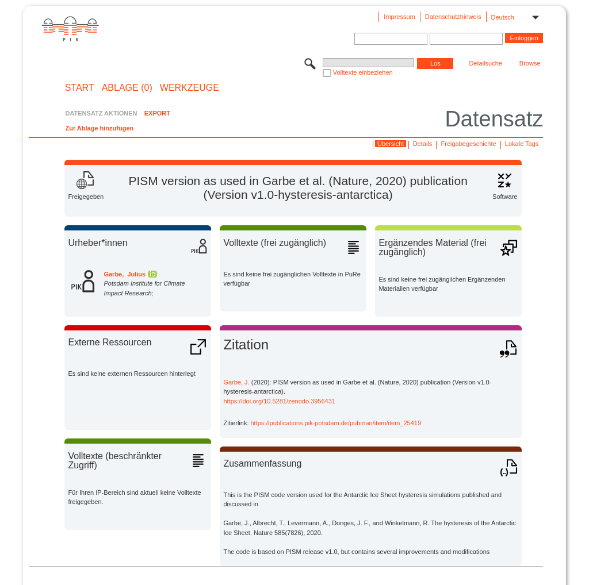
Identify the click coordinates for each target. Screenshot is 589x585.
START (79, 88)
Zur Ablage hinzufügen (99, 128)
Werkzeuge (189, 88)
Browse (530, 63)
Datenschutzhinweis (453, 16)
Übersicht (390, 143)
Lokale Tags (522, 143)
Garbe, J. (236, 382)
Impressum (399, 16)
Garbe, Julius (125, 274)
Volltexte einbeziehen (363, 72)
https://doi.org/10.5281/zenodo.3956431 (279, 401)
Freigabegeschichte (468, 143)
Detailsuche (485, 63)
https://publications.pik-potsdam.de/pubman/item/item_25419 (336, 422)
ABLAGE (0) (127, 88)
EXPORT (157, 113)
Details (423, 143)
